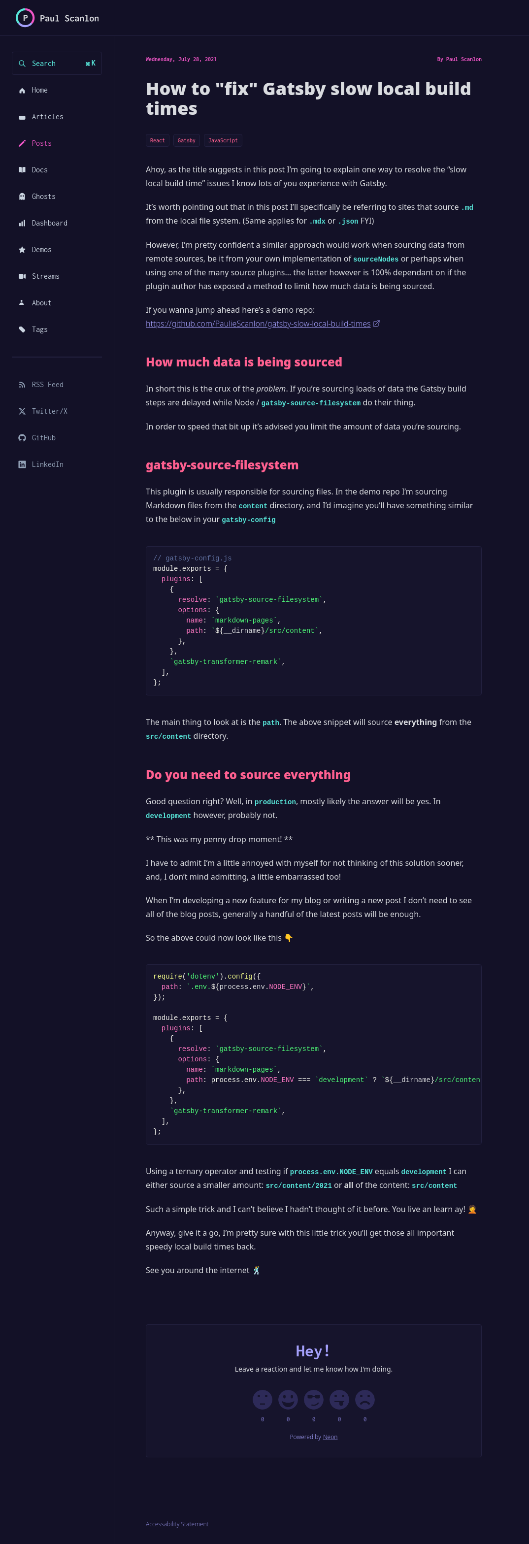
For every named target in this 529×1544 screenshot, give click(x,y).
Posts (35, 143)
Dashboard (42, 223)
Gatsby (187, 140)
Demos (35, 249)
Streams (39, 276)
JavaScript (223, 140)
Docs (33, 169)
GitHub (37, 437)
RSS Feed (41, 384)
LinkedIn (41, 464)
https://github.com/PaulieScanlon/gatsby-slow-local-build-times (263, 323)
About (35, 302)
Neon (330, 1437)
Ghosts (37, 196)
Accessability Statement (177, 1524)
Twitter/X (42, 411)
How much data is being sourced (244, 362)
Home (33, 90)
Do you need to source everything (248, 775)
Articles (41, 116)
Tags (33, 329)
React (157, 140)
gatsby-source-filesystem (222, 465)
